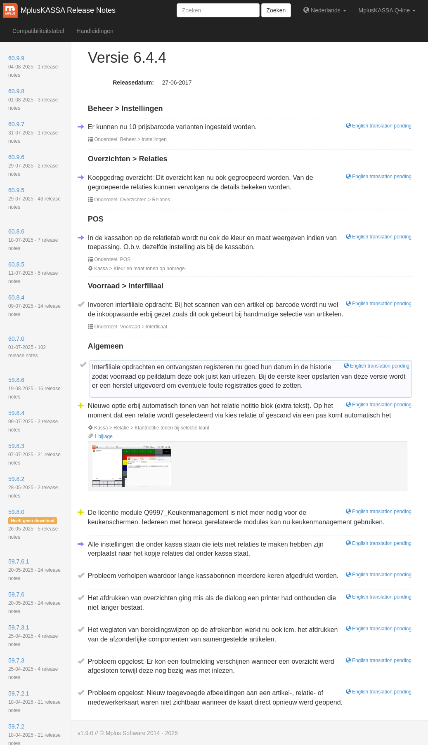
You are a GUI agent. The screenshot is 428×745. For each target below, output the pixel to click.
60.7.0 (27, 346)
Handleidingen (95, 31)
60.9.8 (33, 99)
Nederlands (324, 10)
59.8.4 (33, 421)
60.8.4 (34, 305)
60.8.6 (33, 239)
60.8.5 (33, 272)
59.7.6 (34, 602)
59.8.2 (33, 487)
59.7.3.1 (33, 635)
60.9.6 (33, 165)
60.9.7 (33, 132)
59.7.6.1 (34, 569)
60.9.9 (33, 66)
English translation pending (378, 126)
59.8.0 (33, 524)
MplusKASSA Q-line (387, 10)
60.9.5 (34, 198)
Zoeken (276, 10)
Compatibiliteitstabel (38, 31)
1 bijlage (100, 436)
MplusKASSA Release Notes (68, 10)
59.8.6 (34, 388)
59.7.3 (33, 668)
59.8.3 (34, 454)
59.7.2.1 (34, 701)
